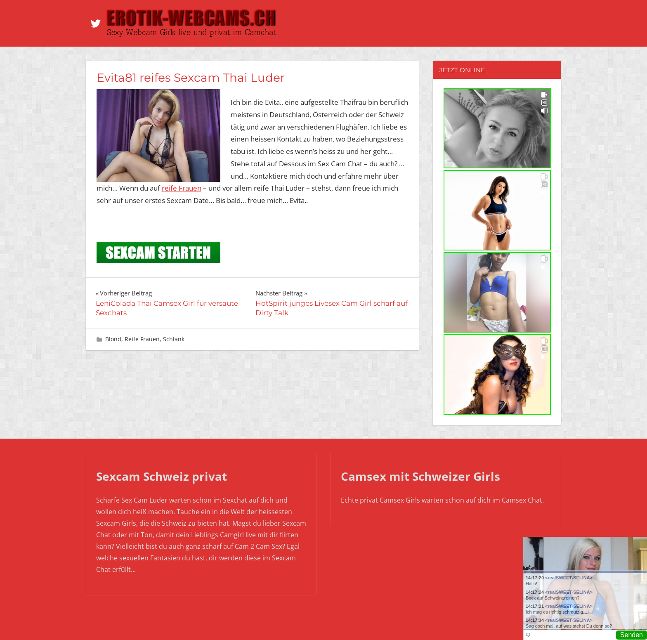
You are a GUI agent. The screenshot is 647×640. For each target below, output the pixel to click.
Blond (113, 339)
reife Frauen (181, 188)
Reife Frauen (142, 339)
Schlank (173, 339)
